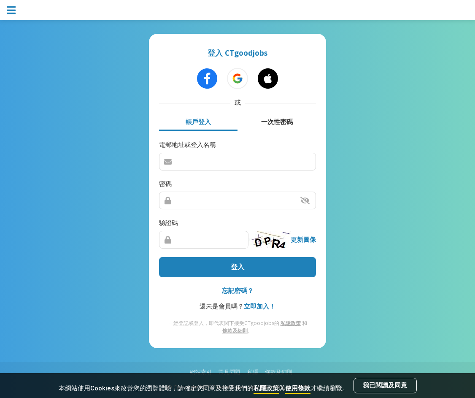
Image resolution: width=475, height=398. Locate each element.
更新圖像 (303, 239)
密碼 (165, 183)
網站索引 (201, 372)
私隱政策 (266, 388)
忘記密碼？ (238, 290)
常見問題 (229, 372)
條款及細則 (235, 330)
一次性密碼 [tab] (277, 121)
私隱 (252, 372)
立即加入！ (259, 306)
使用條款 (297, 388)
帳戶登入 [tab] (198, 121)
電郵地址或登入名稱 (187, 144)
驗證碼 (168, 222)
